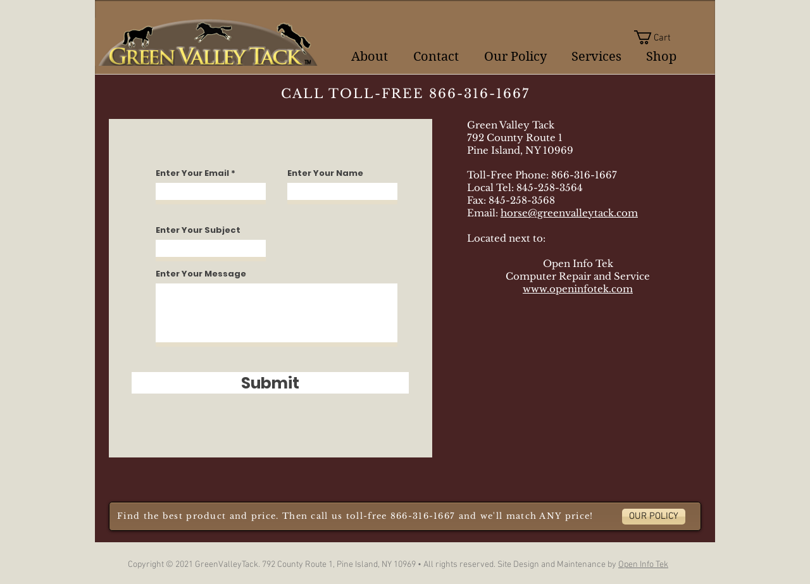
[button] (660, 37)
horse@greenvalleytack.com (569, 213)
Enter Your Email (192, 173)
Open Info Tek (643, 564)
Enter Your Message (201, 274)
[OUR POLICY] (653, 517)
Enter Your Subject (198, 230)
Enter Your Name (325, 173)
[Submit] (270, 383)
